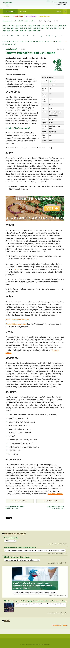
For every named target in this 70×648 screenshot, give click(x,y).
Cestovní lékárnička (11, 538)
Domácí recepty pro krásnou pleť (17, 320)
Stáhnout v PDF (50, 501)
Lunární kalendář (18, 21)
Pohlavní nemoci (44, 16)
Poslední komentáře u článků (14, 534)
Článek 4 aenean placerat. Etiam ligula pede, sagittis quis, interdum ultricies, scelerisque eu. (36, 601)
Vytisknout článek (19, 501)
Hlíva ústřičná (18, 16)
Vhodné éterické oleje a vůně (16, 324)
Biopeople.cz (7, 3)
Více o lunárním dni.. (55, 494)
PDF (62, 49)
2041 (26, 21)
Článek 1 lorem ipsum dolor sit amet (16, 557)
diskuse (6, 621)
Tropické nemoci (31, 16)
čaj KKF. (17, 269)
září (32, 21)
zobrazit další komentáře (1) (56, 544)
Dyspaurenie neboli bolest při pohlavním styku (20, 547)
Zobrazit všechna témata (59, 625)
